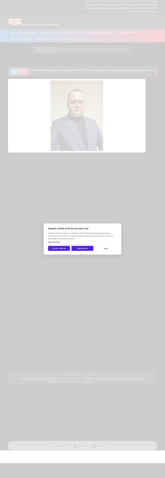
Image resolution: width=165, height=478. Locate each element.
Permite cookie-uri (59, 248)
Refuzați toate (82, 248)
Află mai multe (54, 242)
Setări (106, 248)
